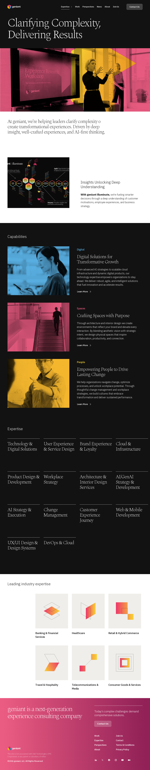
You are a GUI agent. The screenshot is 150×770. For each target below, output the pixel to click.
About (97, 749)
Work (96, 735)
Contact (119, 740)
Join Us (119, 735)
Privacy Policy (122, 749)
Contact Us (134, 7)
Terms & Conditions (125, 745)
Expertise (98, 740)
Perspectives (100, 745)
